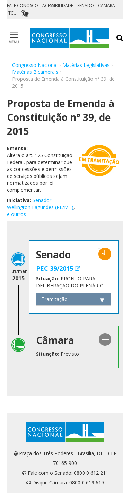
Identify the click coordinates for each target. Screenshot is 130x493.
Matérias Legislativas (86, 65)
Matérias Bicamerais (35, 72)
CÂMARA (106, 5)
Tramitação (55, 299)
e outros (16, 214)
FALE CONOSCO (22, 5)
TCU (12, 13)
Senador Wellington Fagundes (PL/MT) (40, 203)
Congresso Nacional (35, 65)
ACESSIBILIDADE (57, 5)
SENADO (85, 5)
